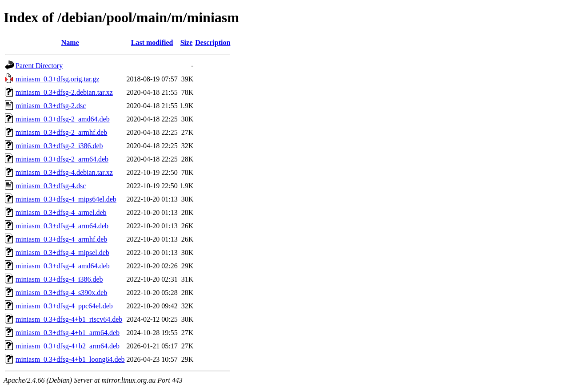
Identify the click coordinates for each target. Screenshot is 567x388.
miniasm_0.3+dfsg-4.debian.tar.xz (64, 172)
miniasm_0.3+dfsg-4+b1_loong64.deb (70, 359)
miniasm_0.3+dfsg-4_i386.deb (59, 279)
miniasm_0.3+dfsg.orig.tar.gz (58, 79)
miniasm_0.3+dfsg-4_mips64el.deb (66, 199)
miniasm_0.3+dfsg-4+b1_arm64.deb (68, 332)
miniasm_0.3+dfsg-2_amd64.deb (63, 119)
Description (212, 42)
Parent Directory (39, 65)
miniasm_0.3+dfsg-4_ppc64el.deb (64, 306)
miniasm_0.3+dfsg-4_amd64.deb (63, 266)
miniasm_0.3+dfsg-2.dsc (51, 105)
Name (70, 42)
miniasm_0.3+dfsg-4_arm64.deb (62, 226)
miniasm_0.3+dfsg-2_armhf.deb (61, 132)
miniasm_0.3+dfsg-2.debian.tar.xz (64, 92)
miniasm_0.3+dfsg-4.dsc (51, 186)
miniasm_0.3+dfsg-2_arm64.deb (62, 159)
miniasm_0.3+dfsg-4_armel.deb (61, 212)
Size (186, 42)
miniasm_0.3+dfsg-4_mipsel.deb (62, 252)
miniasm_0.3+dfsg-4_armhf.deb (61, 239)
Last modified (152, 42)
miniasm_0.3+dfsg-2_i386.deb (59, 146)
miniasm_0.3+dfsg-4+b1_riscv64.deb (69, 319)
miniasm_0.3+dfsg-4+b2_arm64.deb (68, 346)
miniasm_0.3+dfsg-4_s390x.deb (61, 292)
